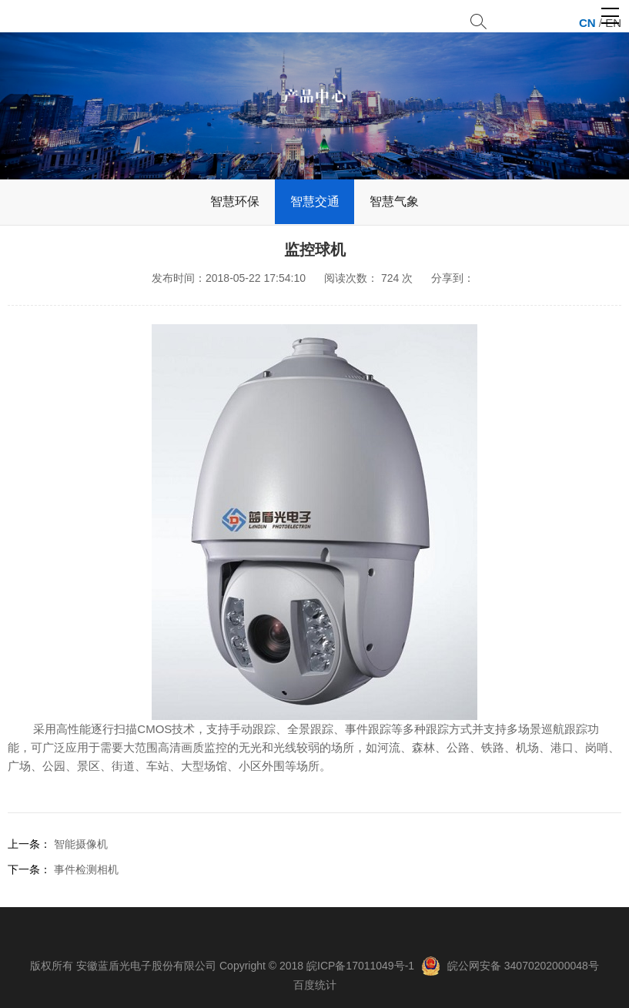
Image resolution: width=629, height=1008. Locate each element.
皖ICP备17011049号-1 (360, 965)
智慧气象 (394, 201)
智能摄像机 (81, 844)
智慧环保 (234, 201)
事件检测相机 (86, 869)
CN (587, 22)
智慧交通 (315, 201)
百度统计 (314, 985)
